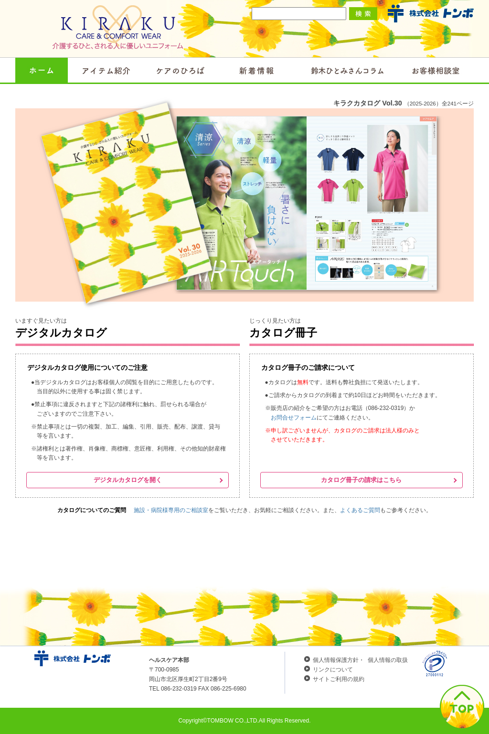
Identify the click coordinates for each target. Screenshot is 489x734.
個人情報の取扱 (388, 660)
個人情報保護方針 (336, 660)
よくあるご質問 (360, 510)
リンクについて (333, 669)
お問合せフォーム (294, 417)
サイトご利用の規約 (338, 679)
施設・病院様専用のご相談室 (171, 510)
